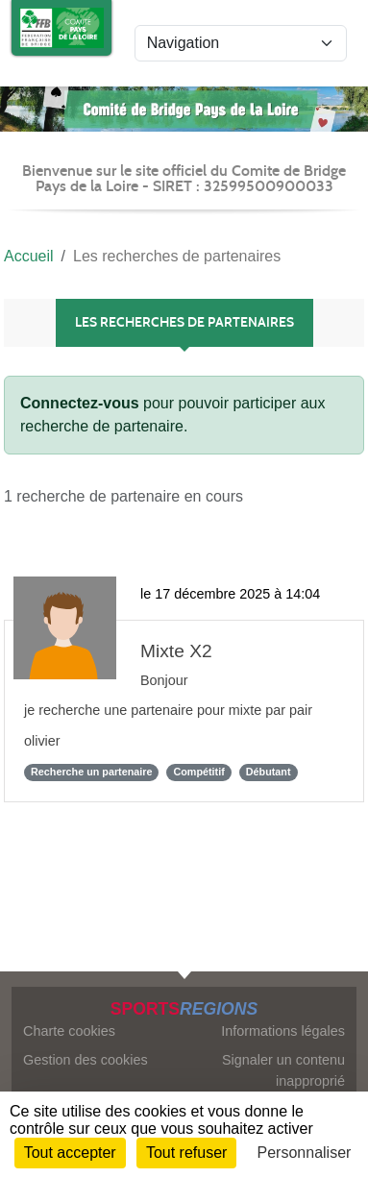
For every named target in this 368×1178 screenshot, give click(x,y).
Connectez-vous (79, 403)
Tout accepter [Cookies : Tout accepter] (70, 1152)
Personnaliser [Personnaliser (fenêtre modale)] (305, 1152)
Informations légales (283, 1031)
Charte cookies (69, 1031)
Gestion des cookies (85, 1060)
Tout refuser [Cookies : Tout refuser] (186, 1152)
